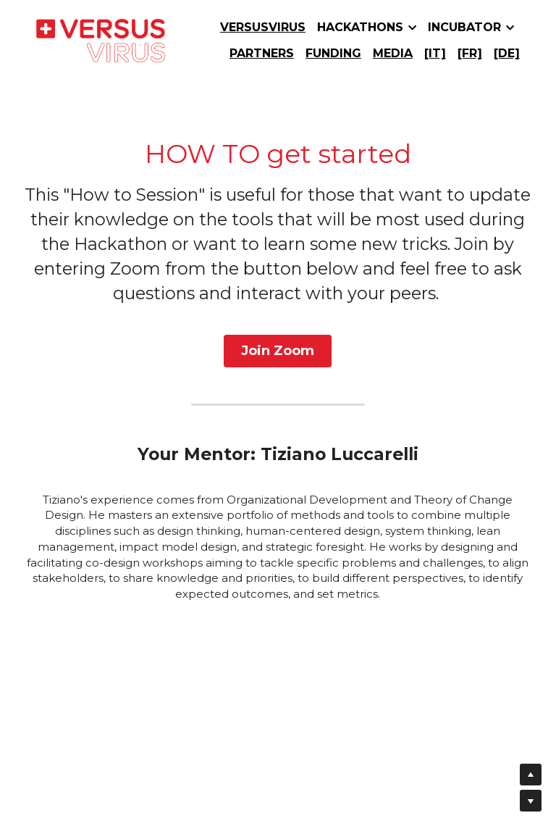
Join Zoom (278, 349)
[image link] (100, 39)
